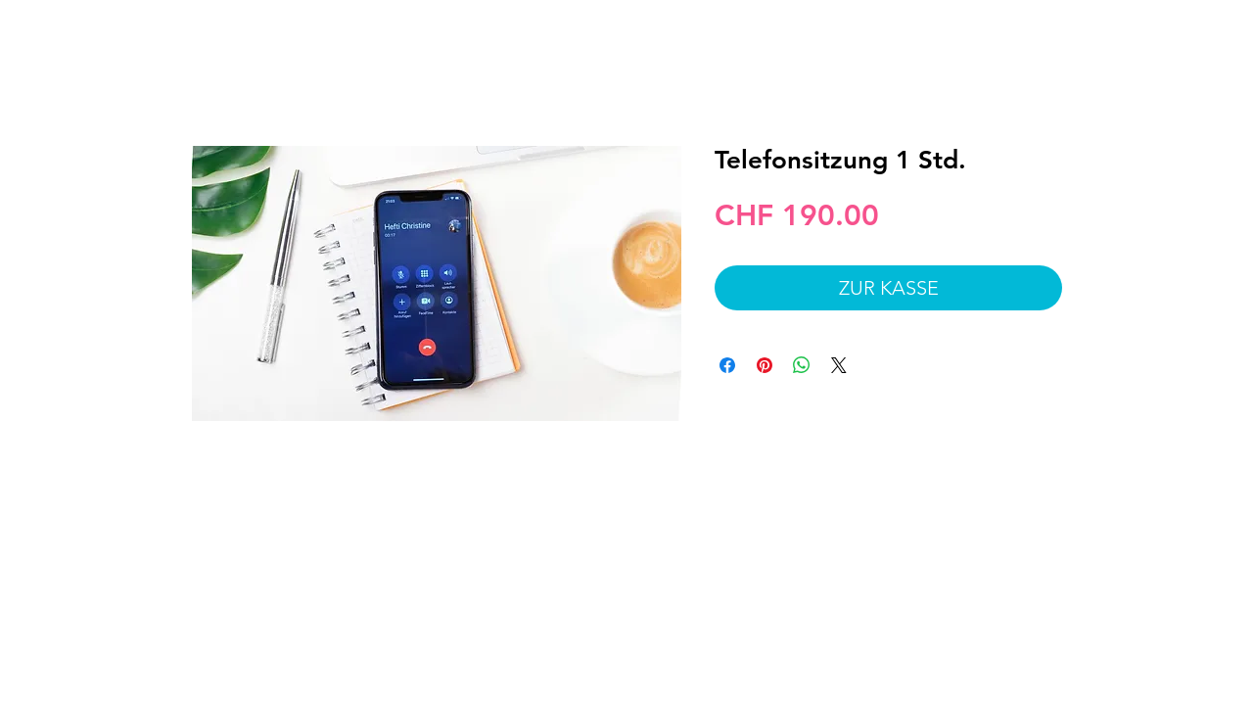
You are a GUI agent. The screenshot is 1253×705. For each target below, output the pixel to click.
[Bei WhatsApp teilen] (801, 365)
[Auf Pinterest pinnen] (764, 365)
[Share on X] (839, 365)
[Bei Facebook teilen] (727, 365)
